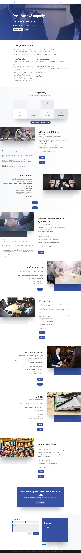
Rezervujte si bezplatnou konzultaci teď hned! (40, 122)
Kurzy (63, 2)
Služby (60, 2)
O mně (56, 2)
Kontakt (67, 2)
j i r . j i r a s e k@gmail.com (49, 531)
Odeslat (36, 533)
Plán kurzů (42, 162)
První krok (42, 157)
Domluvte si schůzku (18, 29)
